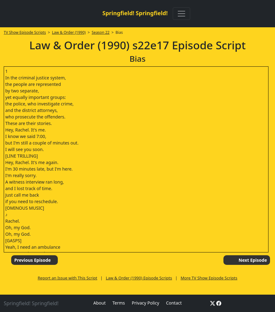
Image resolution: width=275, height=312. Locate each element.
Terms (118, 303)
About (99, 303)
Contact (174, 303)
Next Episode (253, 260)
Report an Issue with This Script (67, 278)
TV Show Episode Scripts (25, 32)
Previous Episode (32, 260)
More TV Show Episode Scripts (209, 278)
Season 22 (100, 32)
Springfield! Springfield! (134, 13)
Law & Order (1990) (68, 32)
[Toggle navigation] (181, 13)
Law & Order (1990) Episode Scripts (139, 278)
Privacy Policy (145, 303)
